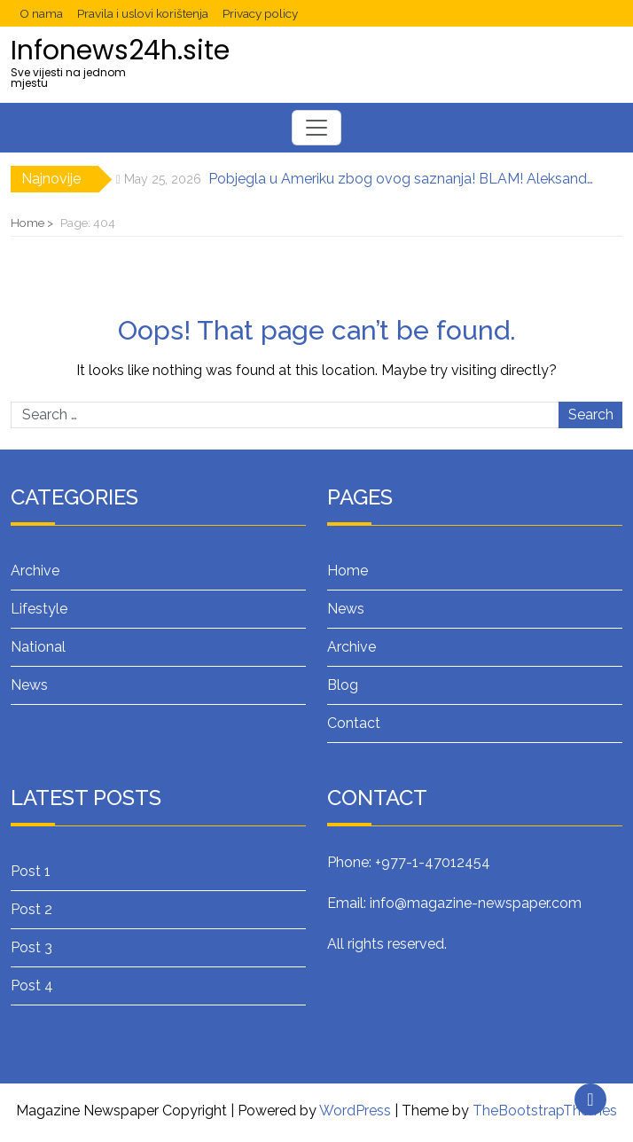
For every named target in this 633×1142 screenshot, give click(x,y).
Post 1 (31, 871)
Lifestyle (39, 608)
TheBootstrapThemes (545, 1110)
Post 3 (31, 947)
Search (590, 414)
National (38, 646)
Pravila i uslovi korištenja (142, 13)
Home (347, 570)
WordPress (355, 1110)
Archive (35, 570)
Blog (342, 685)
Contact (353, 723)
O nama (41, 13)
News (29, 685)
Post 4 (32, 985)
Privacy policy (260, 13)
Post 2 (31, 909)
